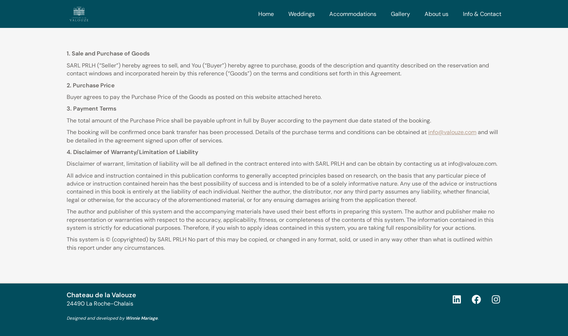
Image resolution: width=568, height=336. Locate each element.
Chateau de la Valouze (101, 295)
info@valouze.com (452, 132)
